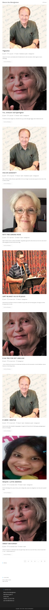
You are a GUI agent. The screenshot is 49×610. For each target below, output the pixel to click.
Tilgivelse (6, 51)
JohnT (5, 53)
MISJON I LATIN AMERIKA (12, 482)
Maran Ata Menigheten (10, 2)
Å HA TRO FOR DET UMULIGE (13, 358)
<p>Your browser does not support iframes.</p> (24, 569)
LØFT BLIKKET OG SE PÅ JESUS (13, 296)
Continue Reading (8, 61)
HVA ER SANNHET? (9, 173)
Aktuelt (17, 115)
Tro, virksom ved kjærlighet (13, 113)
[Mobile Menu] (45, 2)
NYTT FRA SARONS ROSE (11, 235)
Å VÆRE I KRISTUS (9, 420)
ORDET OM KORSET (9, 544)
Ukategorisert (31, 53)
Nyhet (17, 53)
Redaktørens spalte (24, 53)
